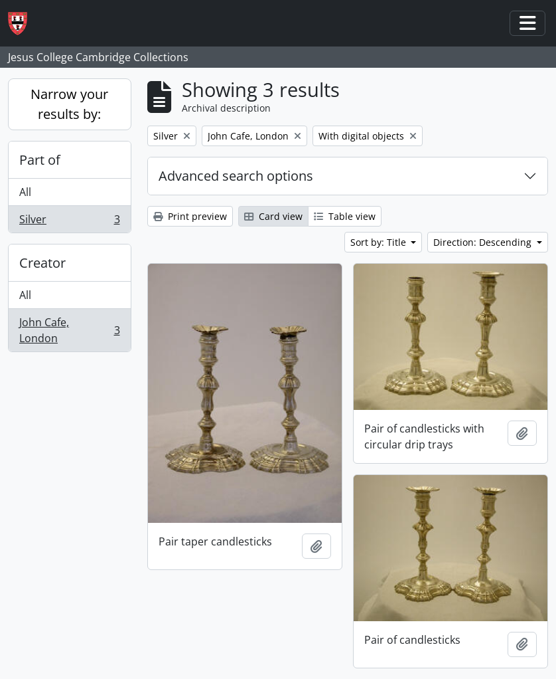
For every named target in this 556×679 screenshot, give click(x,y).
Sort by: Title (379, 242)
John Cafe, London (69, 330)
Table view (345, 216)
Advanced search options (236, 176)
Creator (42, 263)
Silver (69, 222)
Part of (39, 160)
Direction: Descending (483, 242)
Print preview (190, 216)
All (25, 192)
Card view (273, 216)
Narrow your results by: (69, 104)
